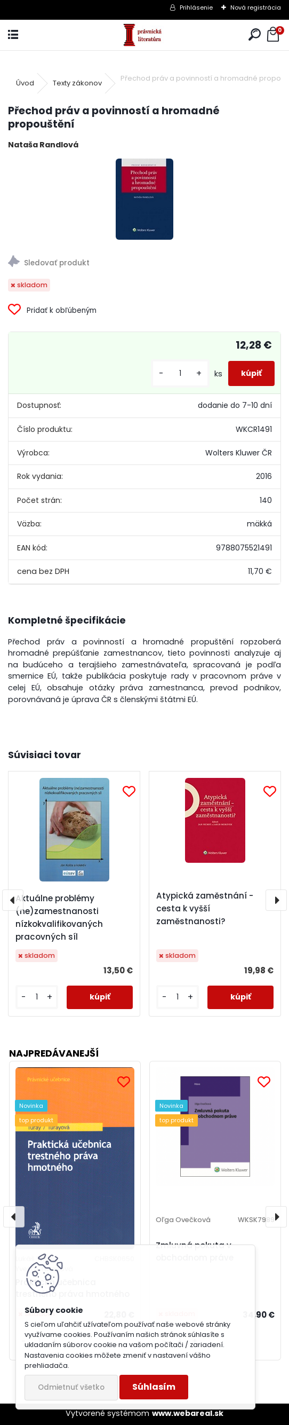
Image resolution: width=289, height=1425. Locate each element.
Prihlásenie (196, 7)
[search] (254, 35)
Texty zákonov (77, 83)
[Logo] (144, 35)
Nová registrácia (255, 7)
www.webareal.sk (187, 1413)
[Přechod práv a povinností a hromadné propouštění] (144, 199)
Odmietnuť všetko (71, 1387)
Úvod (25, 83)
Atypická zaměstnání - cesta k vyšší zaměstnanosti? (204, 908)
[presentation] (12, 900)
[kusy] (180, 373)
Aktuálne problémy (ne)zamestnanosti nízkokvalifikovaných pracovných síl (59, 917)
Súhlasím (153, 1387)
